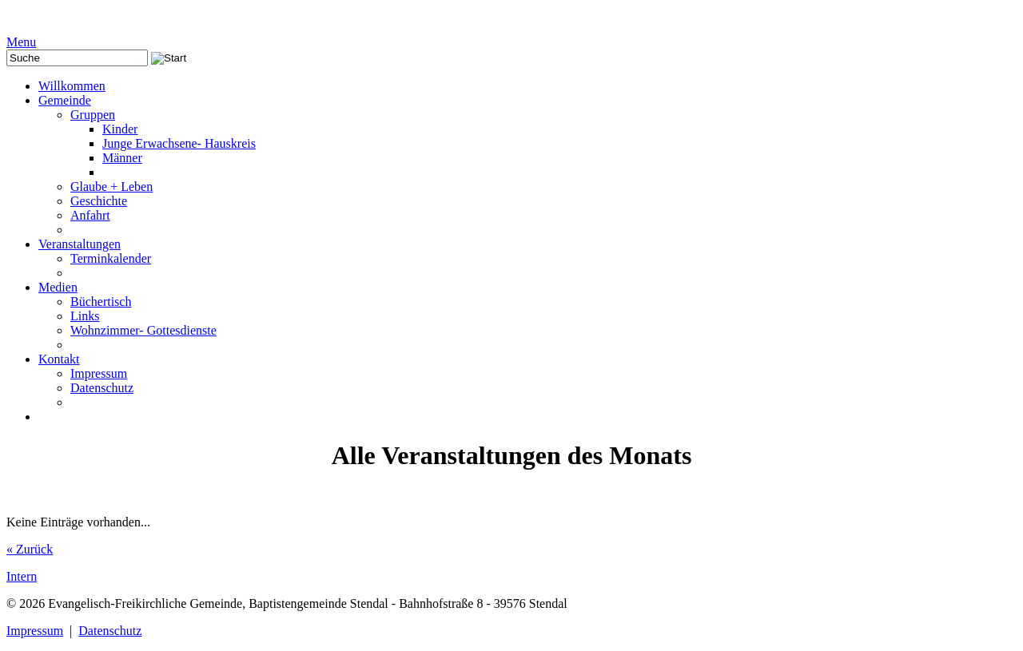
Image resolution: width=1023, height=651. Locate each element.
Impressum (34, 630)
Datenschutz (109, 630)
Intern (21, 576)
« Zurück (29, 549)
